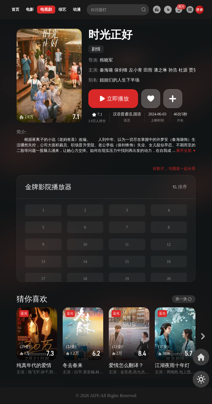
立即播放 (113, 98)
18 (85, 279)
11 (127, 244)
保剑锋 (121, 70)
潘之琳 (160, 70)
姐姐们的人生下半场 (119, 80)
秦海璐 (106, 70)
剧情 (96, 49)
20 (169, 279)
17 (43, 279)
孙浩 (172, 70)
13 (43, 262)
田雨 (148, 70)
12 (169, 244)
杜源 (183, 70)
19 (127, 279)
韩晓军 (106, 60)
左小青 (135, 70)
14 (85, 262)
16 (169, 262)
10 (85, 244)
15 (127, 262)
